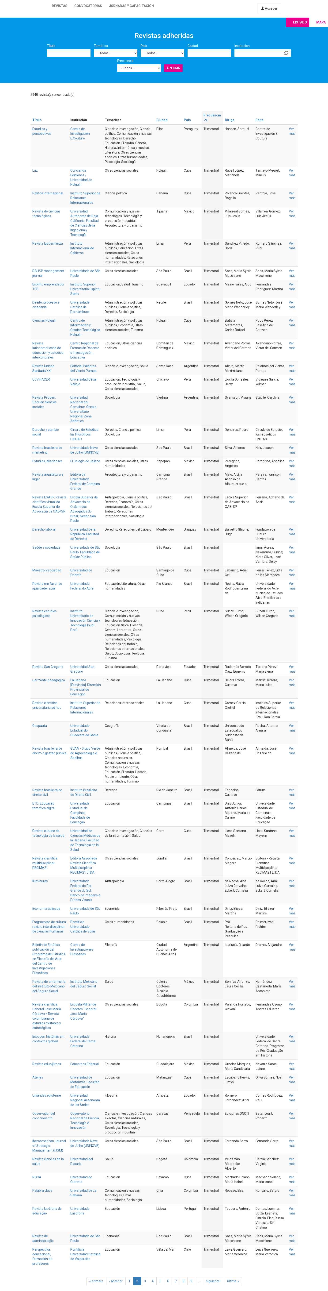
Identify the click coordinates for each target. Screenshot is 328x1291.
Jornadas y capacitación (131, 6)
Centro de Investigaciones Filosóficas (81, 949)
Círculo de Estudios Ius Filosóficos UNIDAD (84, 434)
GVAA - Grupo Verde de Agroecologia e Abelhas (85, 753)
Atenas (37, 1077)
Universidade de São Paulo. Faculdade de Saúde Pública (85, 552)
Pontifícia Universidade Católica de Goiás (83, 926)
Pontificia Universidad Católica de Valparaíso (85, 1254)
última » (233, 1281)
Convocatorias (88, 6)
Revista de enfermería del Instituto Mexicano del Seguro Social (48, 986)
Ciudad (193, 46)
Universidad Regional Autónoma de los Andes (85, 1100)
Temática (101, 46)
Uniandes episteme (46, 1095)
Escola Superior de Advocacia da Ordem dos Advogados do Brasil (84, 506)
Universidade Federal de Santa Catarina (82, 1041)
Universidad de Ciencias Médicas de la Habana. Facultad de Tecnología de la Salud (85, 840)
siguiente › (213, 1281)
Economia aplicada (46, 908)
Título (51, 46)
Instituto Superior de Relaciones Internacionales (85, 197)
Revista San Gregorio (47, 667)
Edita (260, 120)
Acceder (269, 8)
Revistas (59, 6)
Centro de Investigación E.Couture (80, 133)
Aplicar (173, 68)
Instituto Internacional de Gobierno (82, 248)
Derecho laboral (44, 529)
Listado (300, 22)
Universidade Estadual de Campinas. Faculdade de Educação (80, 813)
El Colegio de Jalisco (85, 461)
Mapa (321, 22)
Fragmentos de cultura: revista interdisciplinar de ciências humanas (49, 926)
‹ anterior (116, 1281)
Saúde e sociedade (46, 547)
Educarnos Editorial (84, 1064)
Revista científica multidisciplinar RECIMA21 (44, 863)
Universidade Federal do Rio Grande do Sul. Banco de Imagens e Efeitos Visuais (85, 890)
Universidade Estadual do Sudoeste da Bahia (84, 730)
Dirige (229, 120)
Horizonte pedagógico (48, 680)
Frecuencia (125, 61)
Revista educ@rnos (46, 1064)
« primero (96, 1281)
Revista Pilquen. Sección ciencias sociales (44, 402)
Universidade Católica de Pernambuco (80, 307)
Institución (242, 46)
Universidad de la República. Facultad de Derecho (84, 534)
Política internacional (47, 193)
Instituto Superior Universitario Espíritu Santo (85, 289)
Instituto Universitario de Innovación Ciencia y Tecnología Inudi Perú (85, 620)
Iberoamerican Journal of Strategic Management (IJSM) (49, 1145)
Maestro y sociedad (46, 570)
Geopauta (39, 726)
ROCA (36, 1177)
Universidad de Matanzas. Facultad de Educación (84, 1082)
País (144, 46)
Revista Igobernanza (47, 243)
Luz (35, 170)
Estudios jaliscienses (47, 461)
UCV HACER (41, 379)
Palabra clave (42, 1190)
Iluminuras (40, 881)
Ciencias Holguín (44, 320)
